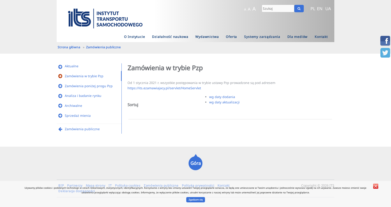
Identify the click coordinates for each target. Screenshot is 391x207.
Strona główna (69, 47)
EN (320, 8)
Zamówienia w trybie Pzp (84, 76)
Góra (195, 163)
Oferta (231, 36)
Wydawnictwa (207, 36)
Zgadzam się (196, 199)
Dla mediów (297, 36)
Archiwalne (73, 105)
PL (312, 8)
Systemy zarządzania (262, 36)
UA (328, 8)
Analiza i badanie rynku (83, 95)
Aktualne (71, 66)
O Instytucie (134, 36)
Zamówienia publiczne (103, 47)
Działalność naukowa (170, 36)
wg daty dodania (222, 97)
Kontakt (321, 36)
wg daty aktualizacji (224, 102)
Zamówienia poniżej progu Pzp (89, 86)
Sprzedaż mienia (78, 115)
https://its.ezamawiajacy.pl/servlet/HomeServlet (164, 88)
